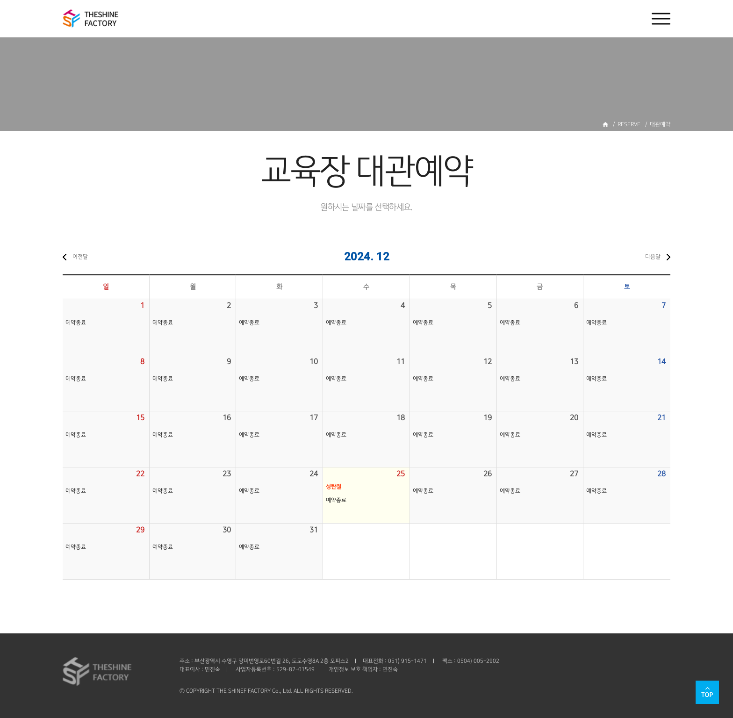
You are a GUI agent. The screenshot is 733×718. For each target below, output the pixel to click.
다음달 (653, 256)
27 (574, 473)
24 (313, 473)
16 (227, 417)
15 (140, 417)
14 (661, 361)
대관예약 (660, 124)
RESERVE (629, 124)
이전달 (80, 256)
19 (487, 417)
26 (487, 473)
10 (313, 361)
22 (140, 473)
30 (227, 529)
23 (227, 473)
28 (661, 473)
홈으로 (605, 124)
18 (400, 417)
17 (313, 417)
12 (487, 361)
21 (661, 417)
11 (400, 361)
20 (574, 417)
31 (313, 529)
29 (140, 529)
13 (574, 361)
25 (400, 473)
